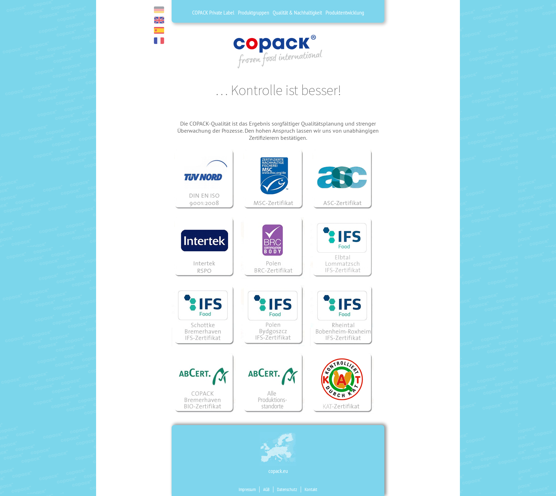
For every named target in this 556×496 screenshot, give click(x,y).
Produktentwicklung (345, 12)
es (159, 30)
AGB (266, 489)
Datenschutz (287, 489)
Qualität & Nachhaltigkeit (297, 12)
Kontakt (311, 489)
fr (159, 40)
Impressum (247, 489)
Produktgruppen (253, 12)
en (159, 20)
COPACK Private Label (213, 12)
